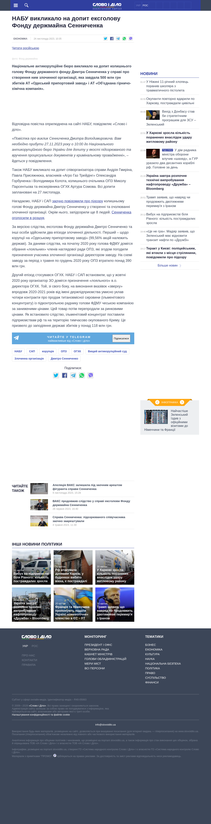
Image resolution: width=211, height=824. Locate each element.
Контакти (29, 722)
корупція (48, 414)
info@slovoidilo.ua (105, 787)
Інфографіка (169, 402)
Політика (152, 731)
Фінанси (152, 745)
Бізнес (150, 707)
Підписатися (121, 401)
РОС (145, 5)
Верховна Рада (97, 712)
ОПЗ (64, 414)
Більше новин (169, 265)
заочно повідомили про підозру (77, 264)
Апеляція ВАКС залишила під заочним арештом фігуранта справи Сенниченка (89, 551)
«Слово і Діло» (37, 768)
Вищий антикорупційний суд (107, 414)
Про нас (28, 717)
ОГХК (77, 414)
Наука (150, 721)
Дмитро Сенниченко (64, 421)
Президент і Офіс (98, 707)
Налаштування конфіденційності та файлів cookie (41, 777)
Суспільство (155, 740)
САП (32, 414)
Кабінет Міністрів (98, 716)
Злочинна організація (29, 421)
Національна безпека (163, 726)
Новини (149, 73)
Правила (28, 727)
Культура (152, 716)
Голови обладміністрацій (105, 721)
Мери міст (93, 726)
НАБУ (18, 414)
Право (150, 735)
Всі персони (95, 731)
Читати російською (25, 48)
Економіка (20, 38)
